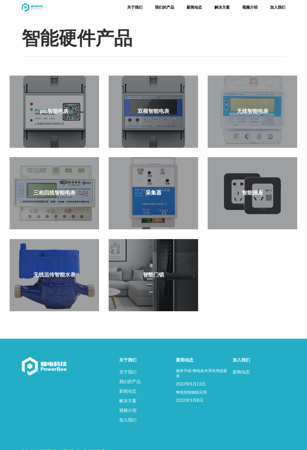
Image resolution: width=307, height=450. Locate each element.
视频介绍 (127, 410)
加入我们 (127, 420)
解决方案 (127, 400)
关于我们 (127, 372)
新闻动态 (127, 391)
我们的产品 (130, 381)
